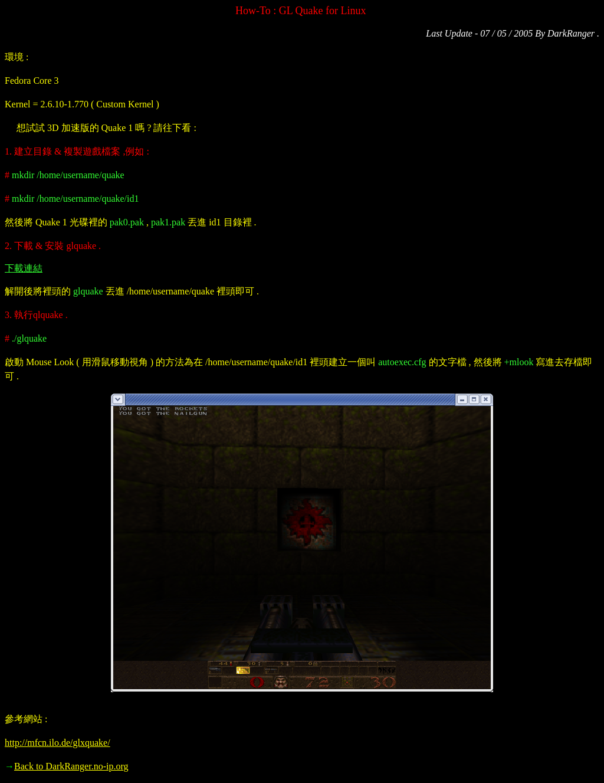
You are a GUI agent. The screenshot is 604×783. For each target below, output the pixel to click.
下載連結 (23, 268)
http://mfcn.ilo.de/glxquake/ (57, 743)
